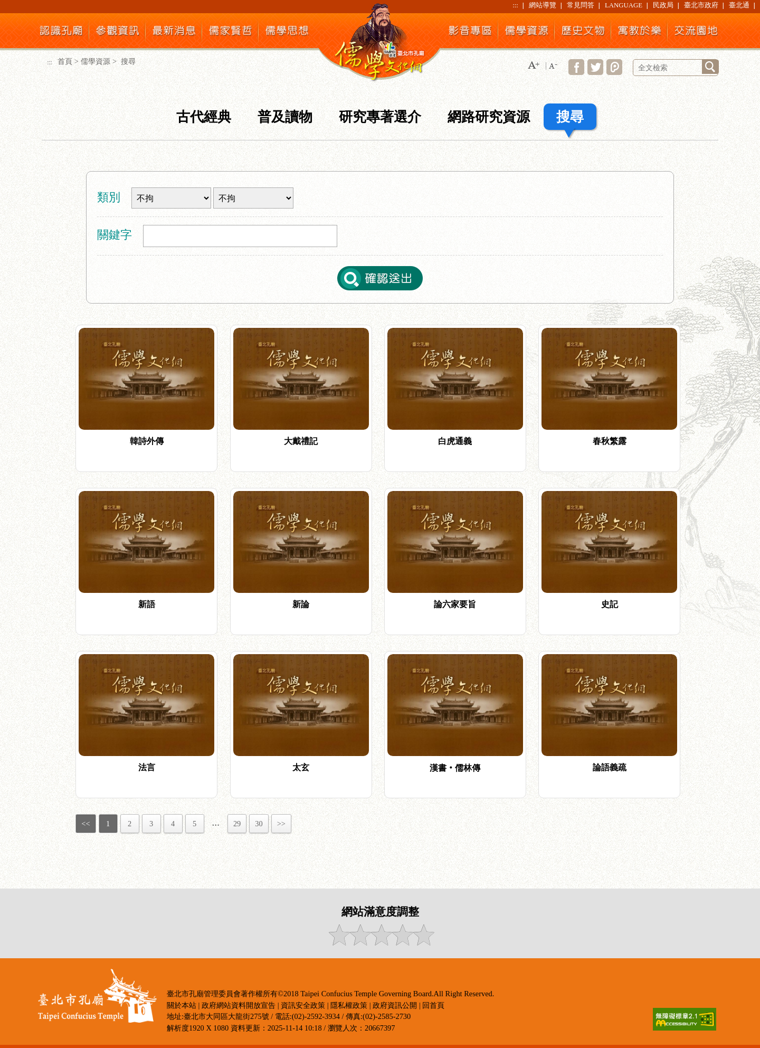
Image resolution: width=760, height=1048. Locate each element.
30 (258, 823)
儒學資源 (95, 61)
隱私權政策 (348, 1005)
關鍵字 (114, 234)
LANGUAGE (623, 5)
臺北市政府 (701, 5)
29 (237, 823)
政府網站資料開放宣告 (239, 1005)
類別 (108, 197)
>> (281, 823)
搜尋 (570, 117)
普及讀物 (285, 117)
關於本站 (181, 1005)
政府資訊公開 (395, 1005)
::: (515, 5)
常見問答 (580, 5)
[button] (533, 65)
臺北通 (739, 5)
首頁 (65, 61)
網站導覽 (542, 5)
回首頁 (433, 1005)
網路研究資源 (489, 117)
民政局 (663, 5)
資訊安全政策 (303, 1005)
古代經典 (203, 117)
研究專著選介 (380, 117)
